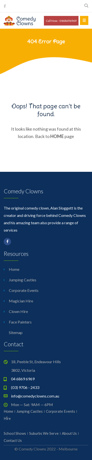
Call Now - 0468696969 (61, 21)
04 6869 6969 (23, 378)
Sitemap (16, 332)
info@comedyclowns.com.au (35, 396)
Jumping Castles (22, 279)
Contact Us (13, 440)
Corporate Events (24, 290)
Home (14, 269)
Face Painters (20, 322)
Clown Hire (18, 311)
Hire (7, 418)
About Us (69, 433)
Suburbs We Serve (44, 433)
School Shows (15, 433)
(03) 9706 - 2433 (25, 387)
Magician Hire (21, 300)
